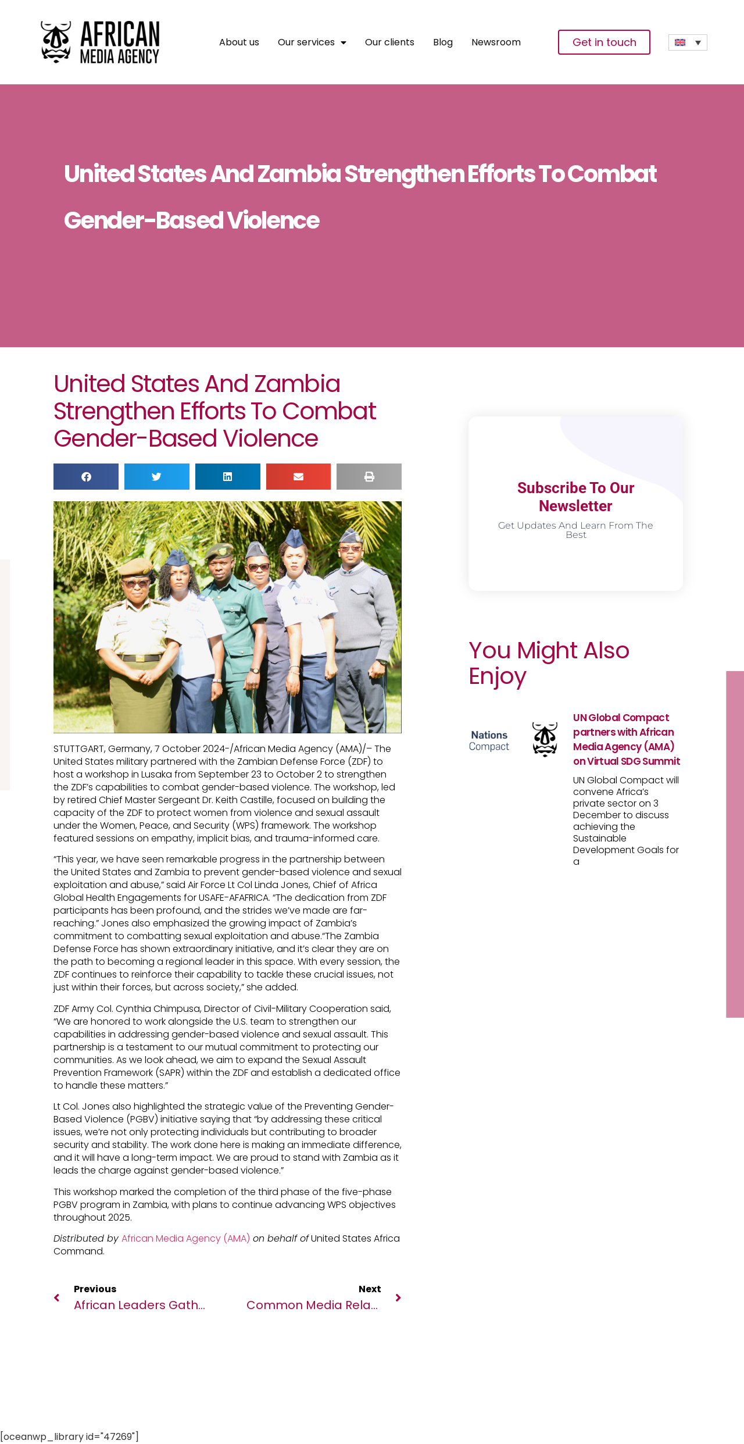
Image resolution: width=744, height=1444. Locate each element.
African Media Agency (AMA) (185, 1238)
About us (239, 42)
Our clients (389, 42)
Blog (443, 42)
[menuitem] (687, 42)
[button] (86, 476)
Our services (312, 42)
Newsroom (496, 42)
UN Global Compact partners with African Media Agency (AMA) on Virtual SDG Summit (626, 739)
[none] (687, 42)
